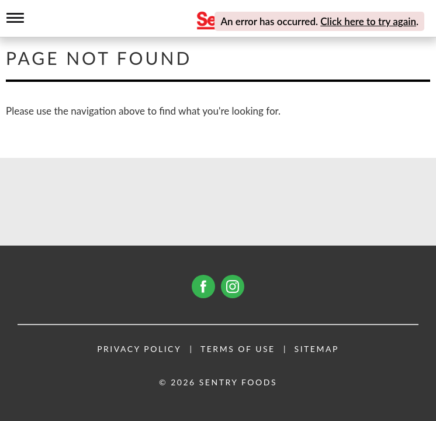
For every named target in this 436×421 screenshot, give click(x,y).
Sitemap (317, 349)
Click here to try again (368, 21)
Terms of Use (237, 349)
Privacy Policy (139, 349)
